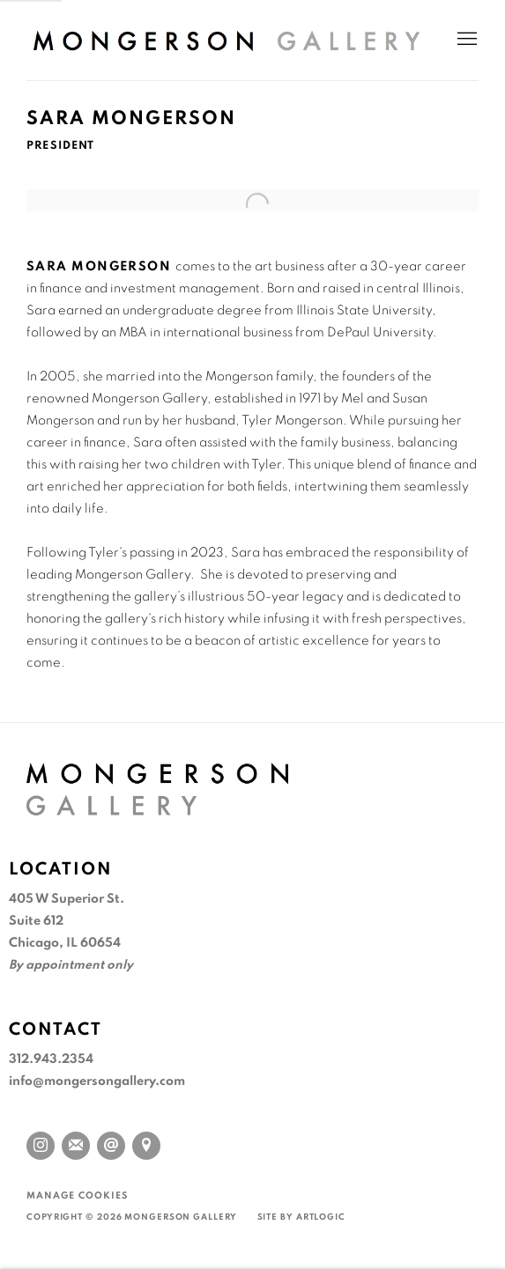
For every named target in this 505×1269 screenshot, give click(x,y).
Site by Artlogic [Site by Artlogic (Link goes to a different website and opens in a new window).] (301, 1217)
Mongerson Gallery (226, 40)
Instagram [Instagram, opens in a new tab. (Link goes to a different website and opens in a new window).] (40, 1146)
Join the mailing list (76, 1146)
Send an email (111, 1146)
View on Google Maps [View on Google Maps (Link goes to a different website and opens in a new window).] (146, 1146)
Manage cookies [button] (77, 1195)
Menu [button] (465, 39)
